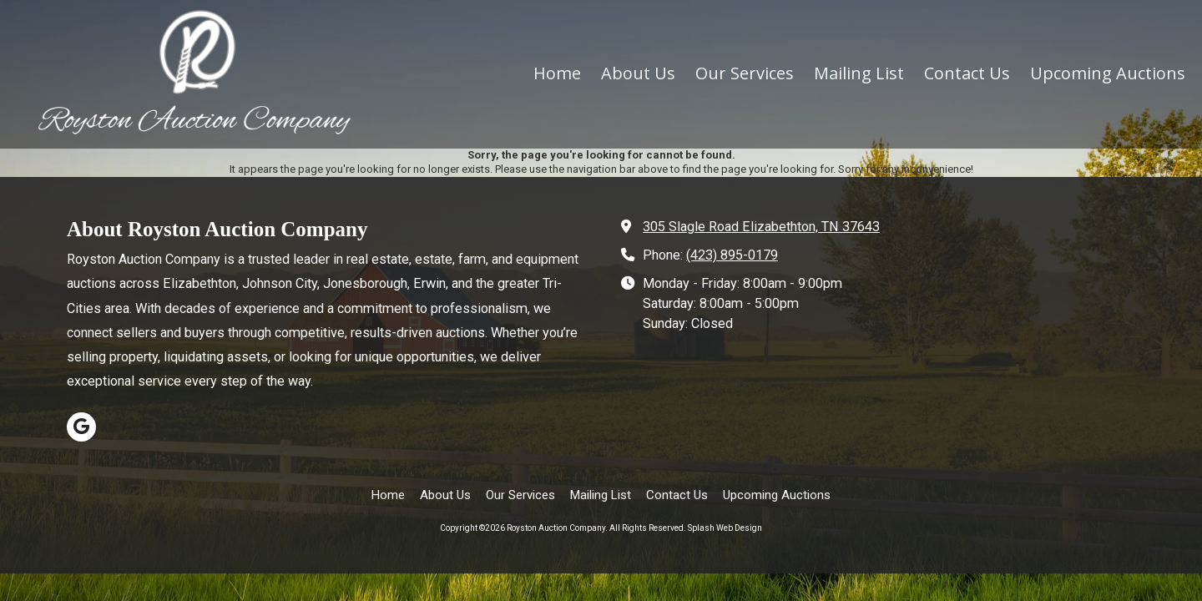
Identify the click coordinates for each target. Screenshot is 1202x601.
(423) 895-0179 (732, 255)
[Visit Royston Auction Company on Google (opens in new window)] (81, 427)
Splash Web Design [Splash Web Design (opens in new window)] (725, 528)
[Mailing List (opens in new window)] (859, 74)
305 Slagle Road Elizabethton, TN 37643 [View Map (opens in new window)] (761, 227)
